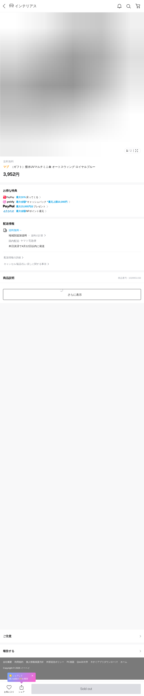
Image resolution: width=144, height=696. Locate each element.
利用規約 (19, 662)
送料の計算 (37, 235)
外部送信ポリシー (55, 662)
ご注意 (72, 636)
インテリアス (26, 6)
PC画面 (70, 662)
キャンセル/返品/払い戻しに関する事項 (25, 264)
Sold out (86, 690)
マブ (6, 166)
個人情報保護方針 (35, 662)
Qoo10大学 (82, 662)
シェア (22, 692)
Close (32, 675)
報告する (72, 651)
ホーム (123, 662)
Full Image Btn (137, 151)
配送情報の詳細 (12, 257)
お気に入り (9, 692)
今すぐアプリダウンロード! (104, 662)
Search (128, 6)
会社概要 (7, 662)
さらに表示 (74, 294)
